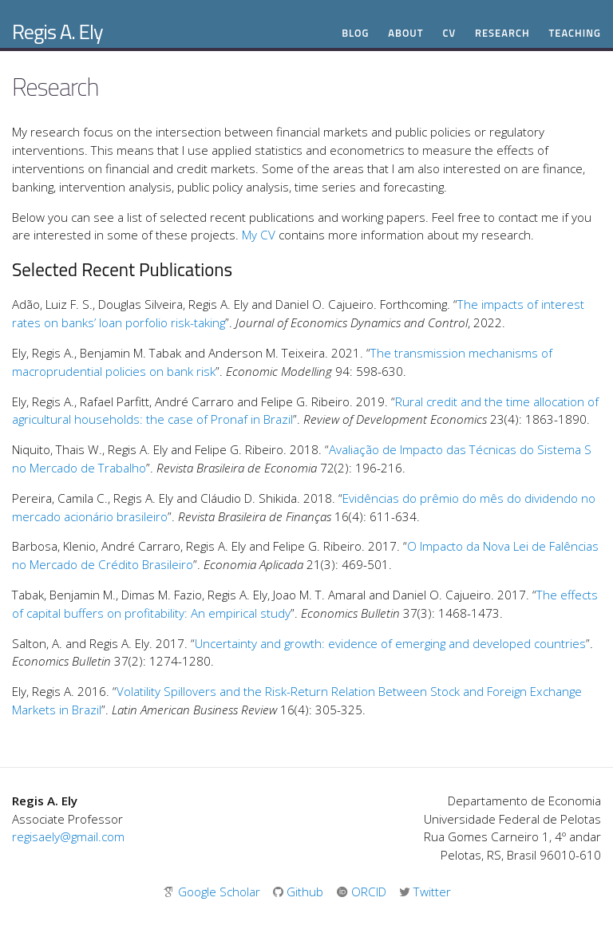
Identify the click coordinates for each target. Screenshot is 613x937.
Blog (355, 33)
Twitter (425, 891)
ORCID (363, 891)
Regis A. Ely (57, 31)
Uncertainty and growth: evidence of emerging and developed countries (390, 643)
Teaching (574, 33)
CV (449, 33)
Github (299, 891)
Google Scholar (213, 891)
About (405, 33)
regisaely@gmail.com (68, 836)
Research (502, 33)
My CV (258, 235)
